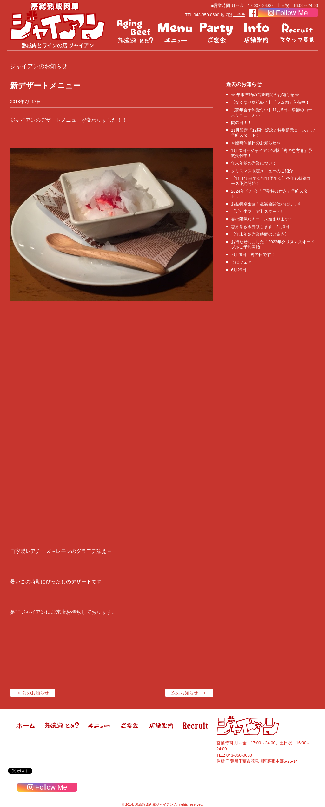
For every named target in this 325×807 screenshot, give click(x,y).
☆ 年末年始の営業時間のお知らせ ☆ (265, 94)
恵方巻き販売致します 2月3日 (260, 226)
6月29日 (238, 269)
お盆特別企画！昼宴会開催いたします (266, 203)
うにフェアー (243, 262)
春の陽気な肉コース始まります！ (262, 219)
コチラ (239, 14)
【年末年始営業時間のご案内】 (260, 234)
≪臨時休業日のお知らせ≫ (256, 143)
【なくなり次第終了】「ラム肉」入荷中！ (270, 102)
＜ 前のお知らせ (33, 692)
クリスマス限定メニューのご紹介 (262, 170)
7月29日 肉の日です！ (253, 254)
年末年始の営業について (253, 163)
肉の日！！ (241, 122)
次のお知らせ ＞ (189, 692)
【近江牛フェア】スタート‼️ (257, 211)
